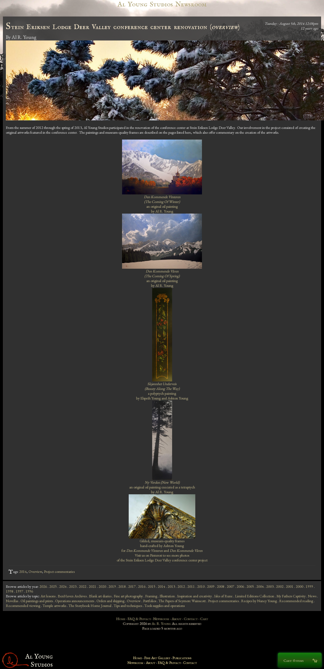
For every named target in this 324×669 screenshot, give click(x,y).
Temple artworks (54, 605)
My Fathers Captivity (291, 596)
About (176, 618)
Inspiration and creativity (194, 596)
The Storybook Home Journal (89, 605)
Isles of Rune (223, 596)
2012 (181, 586)
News (312, 596)
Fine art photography (128, 596)
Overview (35, 571)
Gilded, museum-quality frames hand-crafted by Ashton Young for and (162, 546)
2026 (43, 586)
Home (120, 618)
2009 (210, 586)
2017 (132, 586)
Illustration (167, 596)
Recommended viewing (23, 605)
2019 (112, 586)
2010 (201, 586)
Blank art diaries (100, 596)
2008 (220, 586)
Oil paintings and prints (37, 600)
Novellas (12, 600)
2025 (53, 586)
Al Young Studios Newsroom (162, 4)
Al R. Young (161, 623)
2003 (270, 586)
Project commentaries (59, 571)
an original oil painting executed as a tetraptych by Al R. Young (162, 487)
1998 (9, 591)
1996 (29, 591)
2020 (102, 586)
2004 (260, 586)
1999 (309, 586)
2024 (63, 586)
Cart (204, 618)
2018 (122, 586)
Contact (191, 618)
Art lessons (47, 596)
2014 (23, 571)
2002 (280, 586)
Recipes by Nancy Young (259, 600)
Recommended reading (296, 600)
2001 (289, 586)
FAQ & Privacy (139, 618)
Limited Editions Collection (254, 596)
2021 (92, 586)
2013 (171, 586)
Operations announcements (74, 600)
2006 (240, 586)
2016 (141, 586)
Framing (151, 596)
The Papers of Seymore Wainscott (182, 600)
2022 (82, 586)
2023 (72, 586)
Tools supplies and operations (164, 605)
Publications (181, 657)
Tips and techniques (128, 605)
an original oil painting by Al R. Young (162, 204)
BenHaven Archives (72, 596)
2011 (191, 586)
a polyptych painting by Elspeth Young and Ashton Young (162, 391)
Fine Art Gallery (157, 657)
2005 (250, 586)
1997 (19, 591)
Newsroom (161, 618)
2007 (230, 586)
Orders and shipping (110, 600)
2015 (151, 586)
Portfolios (149, 600)
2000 (299, 586)
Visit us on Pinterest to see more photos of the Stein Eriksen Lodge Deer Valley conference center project (162, 557)
